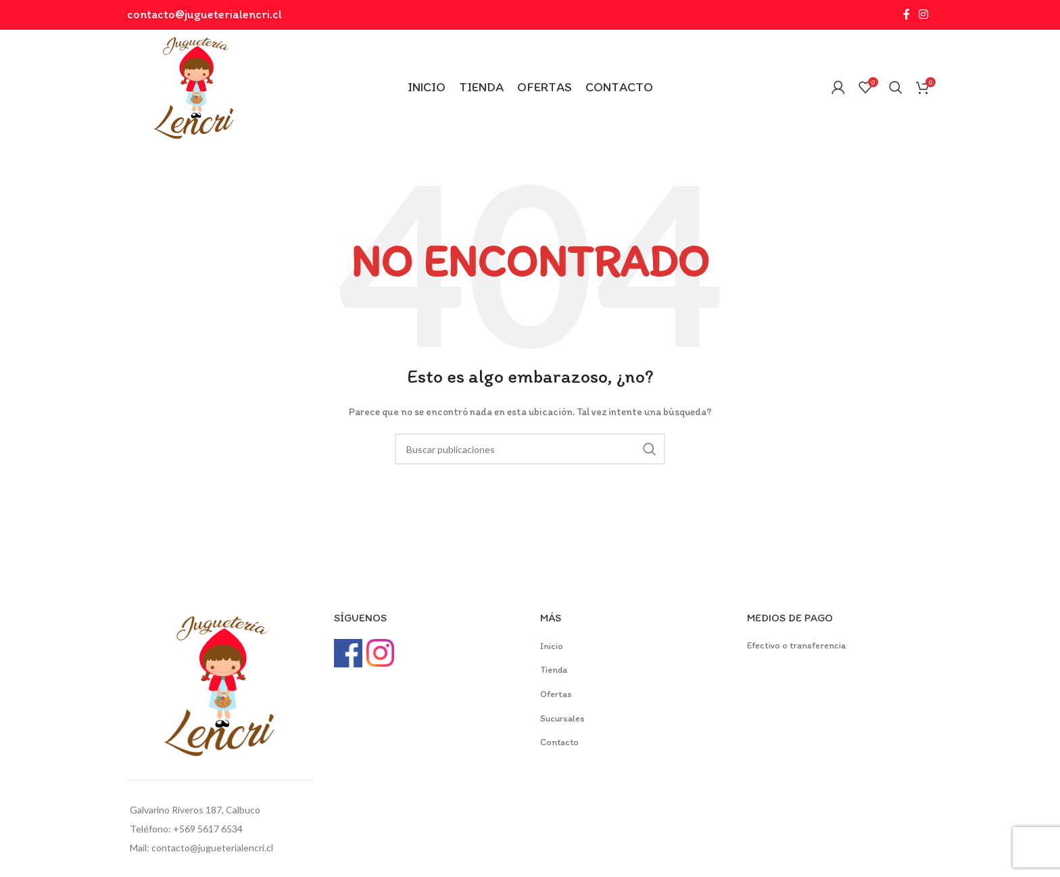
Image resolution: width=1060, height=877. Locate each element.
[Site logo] (194, 86)
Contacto (559, 742)
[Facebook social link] (906, 14)
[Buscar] (895, 87)
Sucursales (562, 718)
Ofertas (556, 694)
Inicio (551, 646)
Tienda (553, 669)
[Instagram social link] (924, 14)
